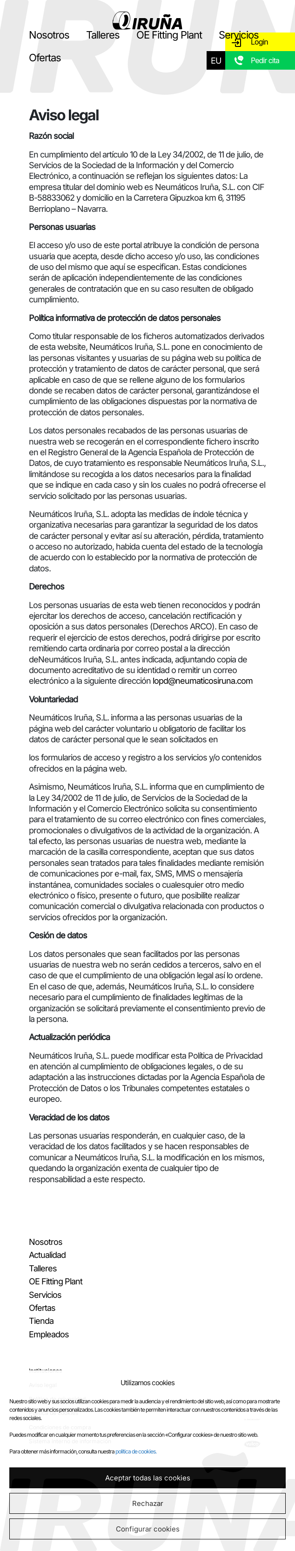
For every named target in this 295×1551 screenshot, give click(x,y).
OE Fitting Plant (169, 35)
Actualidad (47, 1255)
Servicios (239, 35)
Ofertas (45, 58)
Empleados (49, 1334)
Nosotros (49, 35)
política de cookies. (135, 1451)
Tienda (41, 1321)
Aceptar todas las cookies (147, 1477)
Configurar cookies (148, 1529)
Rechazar (147, 1503)
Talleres (103, 35)
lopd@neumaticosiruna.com (203, 681)
